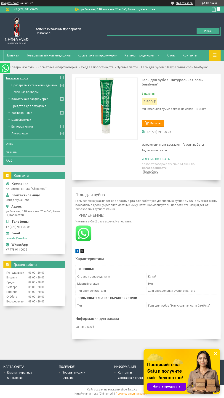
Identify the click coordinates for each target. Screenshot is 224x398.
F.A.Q (9, 160)
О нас (171, 55)
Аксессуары (20, 133)
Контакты (190, 55)
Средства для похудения (28, 106)
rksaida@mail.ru (16, 238)
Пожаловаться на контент (132, 393)
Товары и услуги (22, 67)
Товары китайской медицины (48, 55)
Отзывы (11, 152)
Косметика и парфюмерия (97, 55)
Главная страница (19, 372)
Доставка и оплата (131, 377)
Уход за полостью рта (97, 67)
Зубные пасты (127, 67)
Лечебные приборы (25, 92)
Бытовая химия (22, 126)
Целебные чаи (21, 119)
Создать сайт (10, 3)
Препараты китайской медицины (34, 85)
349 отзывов (184, 3)
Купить (155, 123)
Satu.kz (132, 389)
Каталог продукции (139, 55)
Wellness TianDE (22, 113)
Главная (13, 55)
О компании (15, 377)
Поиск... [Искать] (208, 31)
